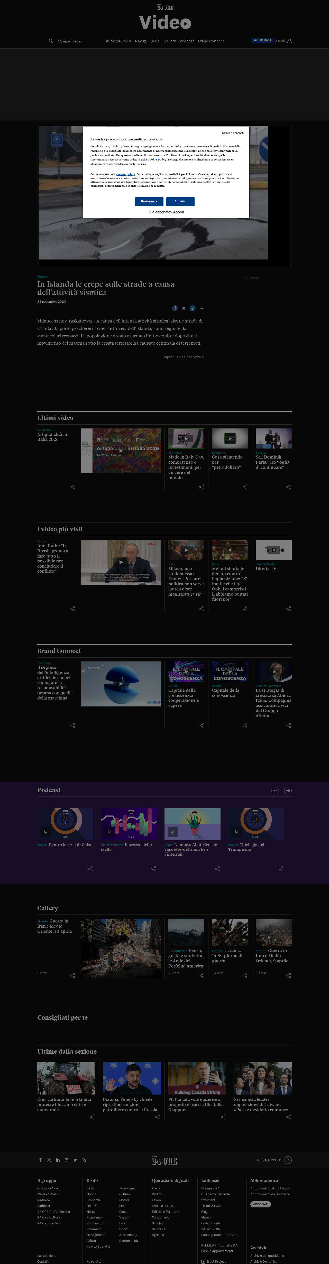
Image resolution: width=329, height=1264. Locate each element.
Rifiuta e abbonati (233, 133)
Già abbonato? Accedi (166, 212)
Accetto (180, 201)
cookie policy (157, 159)
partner (224, 174)
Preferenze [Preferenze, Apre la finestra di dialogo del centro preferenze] (149, 201)
